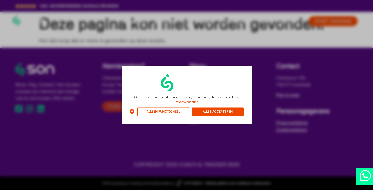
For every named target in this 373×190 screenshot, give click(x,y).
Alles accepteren (218, 111)
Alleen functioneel (163, 111)
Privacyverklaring (186, 102)
